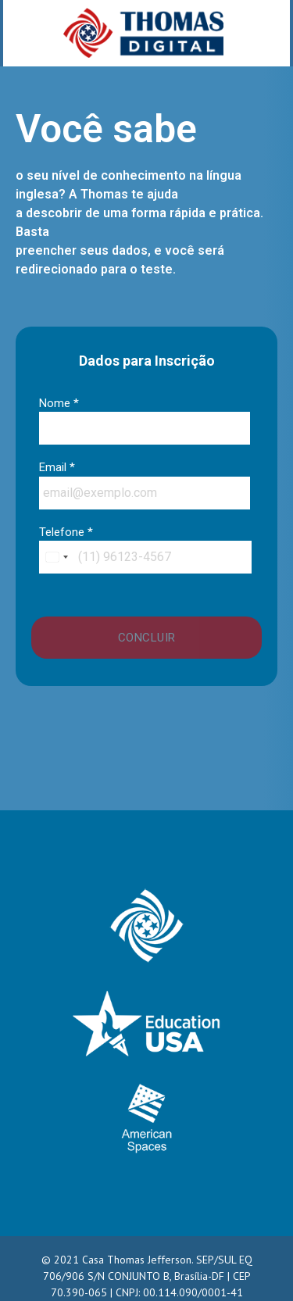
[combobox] (56, 557)
